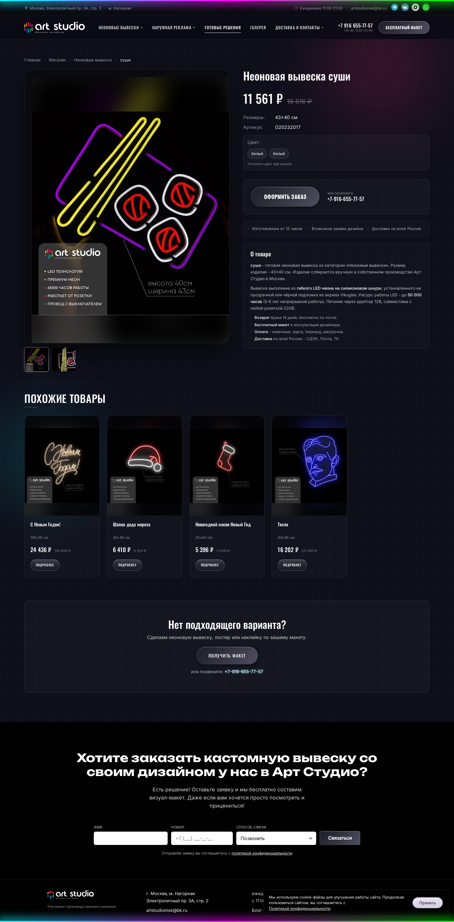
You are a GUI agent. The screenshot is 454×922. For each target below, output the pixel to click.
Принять (427, 902)
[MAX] (415, 7)
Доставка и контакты (299, 27)
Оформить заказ (285, 196)
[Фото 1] (36, 359)
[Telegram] (394, 7)
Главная (32, 59)
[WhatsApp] (426, 7)
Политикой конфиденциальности (299, 908)
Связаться (340, 838)
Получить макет (227, 655)
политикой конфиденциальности (262, 853)
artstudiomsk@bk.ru (369, 8)
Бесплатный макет (404, 27)
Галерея (258, 27)
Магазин (57, 59)
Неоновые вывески (121, 27)
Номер (178, 827)
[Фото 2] (64, 359)
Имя (98, 827)
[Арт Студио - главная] (54, 27)
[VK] (405, 7)
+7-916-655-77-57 (243, 671)
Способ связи (251, 827)
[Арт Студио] (70, 894)
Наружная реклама (173, 27)
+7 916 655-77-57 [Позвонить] (355, 25)
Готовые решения (223, 27)
